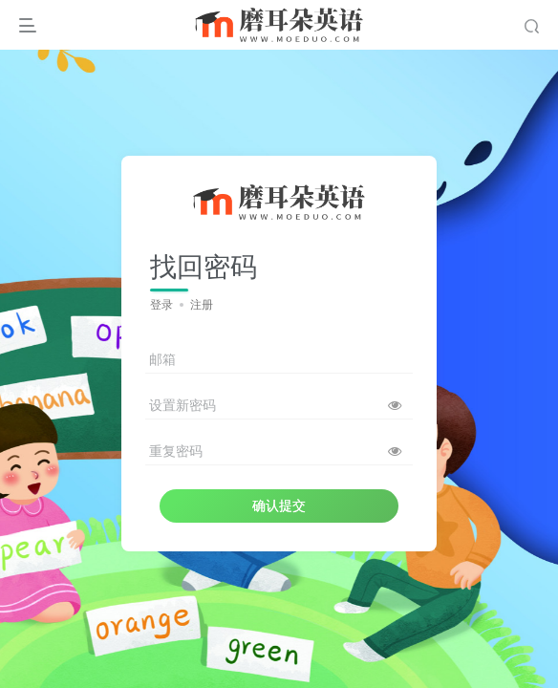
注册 (201, 305)
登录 (161, 305)
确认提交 (279, 505)
